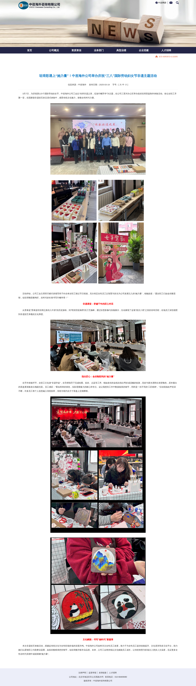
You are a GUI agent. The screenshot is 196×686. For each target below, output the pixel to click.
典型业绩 (121, 50)
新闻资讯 (166, 57)
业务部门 (99, 50)
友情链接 (102, 673)
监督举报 (92, 673)
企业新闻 (174, 57)
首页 (29, 50)
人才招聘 (166, 50)
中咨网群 (162, 2)
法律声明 (82, 673)
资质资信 (76, 50)
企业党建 (144, 50)
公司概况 (54, 50)
